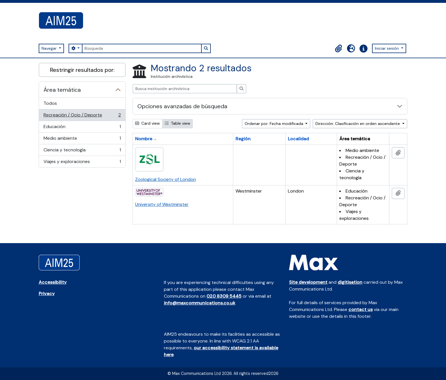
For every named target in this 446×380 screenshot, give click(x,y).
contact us (360, 309)
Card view (147, 123)
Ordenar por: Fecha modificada (274, 123)
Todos (50, 103)
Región (243, 139)
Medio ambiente (82, 139)
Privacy (47, 294)
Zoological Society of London (165, 179)
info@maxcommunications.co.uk (199, 303)
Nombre (143, 139)
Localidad (298, 139)
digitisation (350, 282)
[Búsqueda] (141, 48)
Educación (82, 128)
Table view (177, 123)
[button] (338, 48)
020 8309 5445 (224, 296)
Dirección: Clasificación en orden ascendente (358, 123)
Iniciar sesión (387, 48)
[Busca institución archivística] (185, 88)
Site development (308, 282)
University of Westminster (162, 204)
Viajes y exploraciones (82, 162)
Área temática (62, 89)
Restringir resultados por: (82, 70)
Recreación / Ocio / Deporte (82, 116)
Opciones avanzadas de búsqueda (182, 106)
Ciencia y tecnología (82, 151)
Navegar (50, 48)
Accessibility (53, 282)
